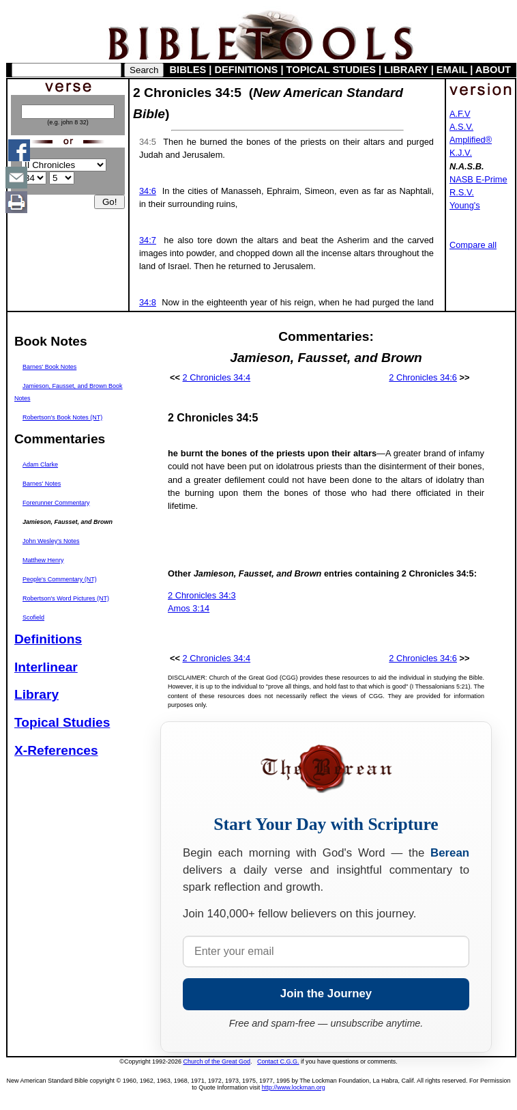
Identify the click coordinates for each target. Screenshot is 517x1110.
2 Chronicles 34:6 (423, 377)
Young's (464, 205)
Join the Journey (326, 993)
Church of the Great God (217, 1061)
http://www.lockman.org (293, 1087)
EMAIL (452, 69)
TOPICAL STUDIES (331, 69)
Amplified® (470, 140)
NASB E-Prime (478, 179)
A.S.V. (461, 127)
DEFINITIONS (246, 69)
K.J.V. (460, 153)
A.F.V (460, 114)
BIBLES (188, 69)
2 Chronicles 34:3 (202, 595)
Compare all (473, 245)
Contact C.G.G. (278, 1061)
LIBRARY (406, 69)
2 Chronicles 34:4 (217, 377)
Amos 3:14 (188, 608)
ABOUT (493, 69)
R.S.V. (461, 192)
